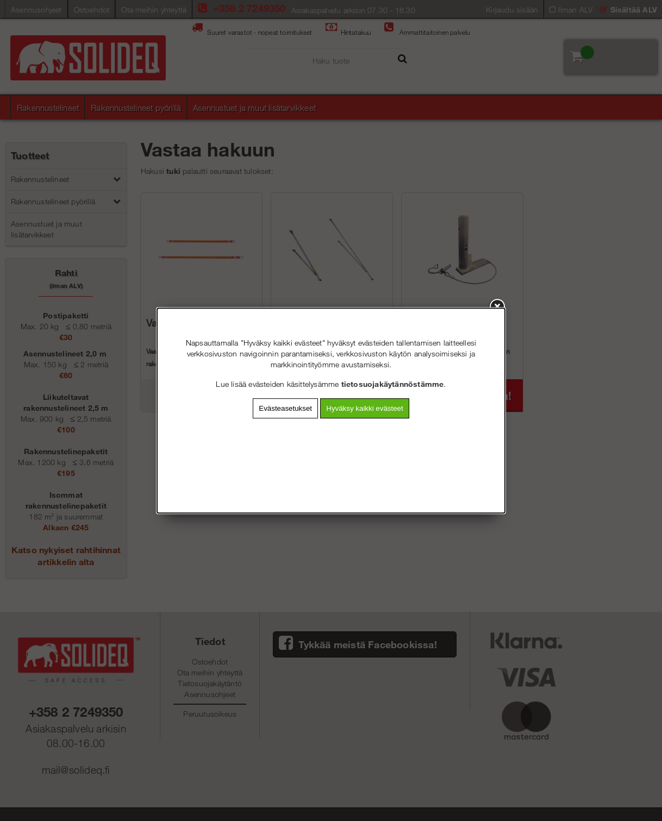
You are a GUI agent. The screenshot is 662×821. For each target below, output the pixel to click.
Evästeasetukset (285, 408)
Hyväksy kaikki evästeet (364, 408)
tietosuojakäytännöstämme (392, 383)
